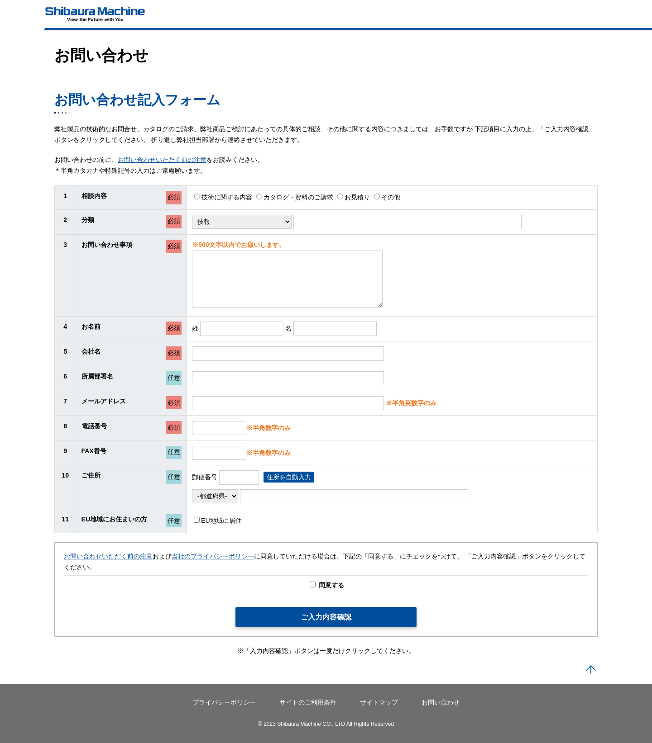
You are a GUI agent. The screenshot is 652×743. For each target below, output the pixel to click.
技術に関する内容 (223, 197)
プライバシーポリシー (224, 702)
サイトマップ (379, 702)
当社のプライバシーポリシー (213, 556)
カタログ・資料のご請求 (294, 197)
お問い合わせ (441, 702)
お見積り (353, 197)
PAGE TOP (591, 670)
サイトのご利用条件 (307, 702)
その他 (387, 197)
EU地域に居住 (218, 520)
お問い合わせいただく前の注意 (162, 159)
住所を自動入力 (289, 477)
